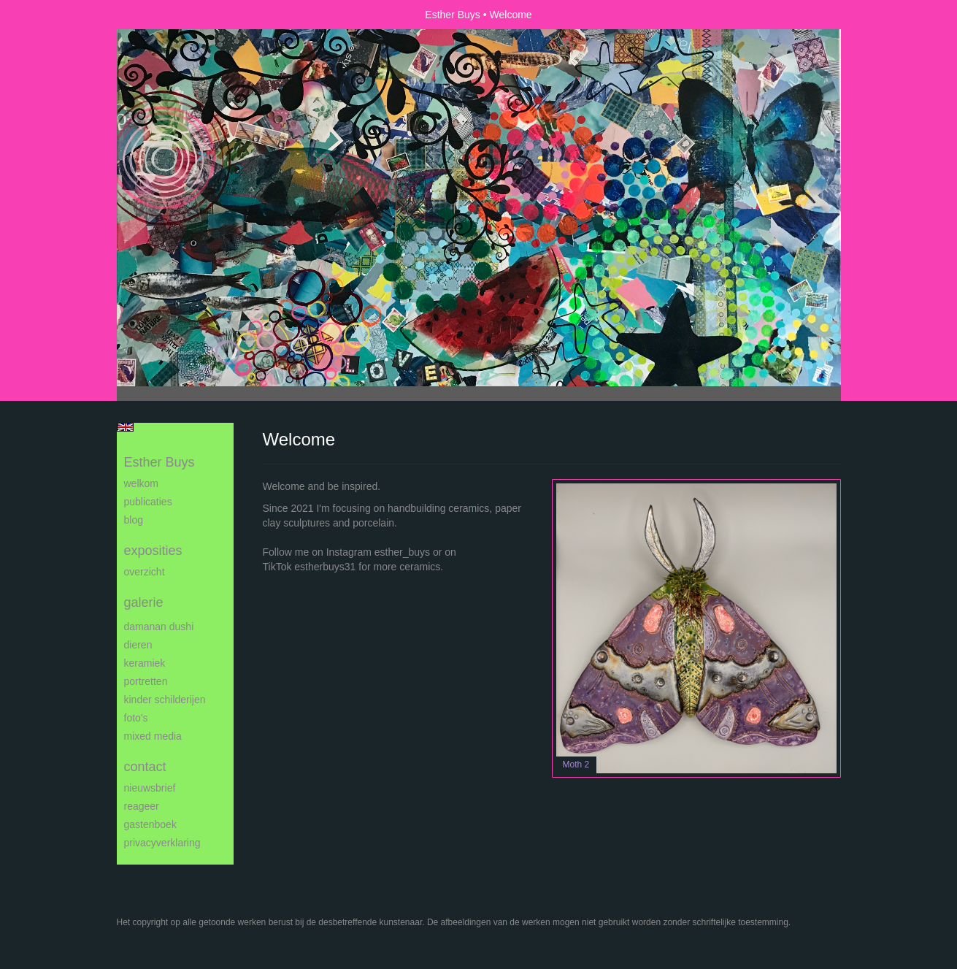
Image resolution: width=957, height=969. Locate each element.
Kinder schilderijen (165, 699)
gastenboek (150, 824)
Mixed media (153, 736)
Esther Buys (452, 14)
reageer (141, 806)
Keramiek (145, 663)
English (125, 427)
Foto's (136, 718)
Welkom (141, 483)
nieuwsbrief (150, 788)
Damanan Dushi (159, 626)
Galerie (144, 602)
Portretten (146, 681)
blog (133, 520)
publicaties (148, 502)
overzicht (144, 572)
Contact (145, 766)
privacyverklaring (162, 843)
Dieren (138, 645)
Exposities (153, 550)
